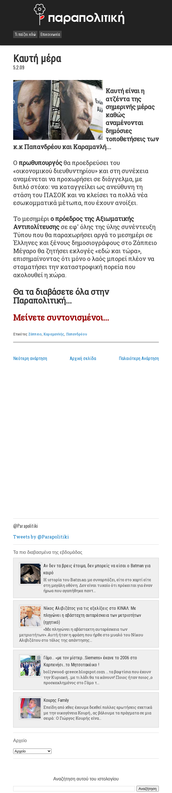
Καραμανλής (53, 334)
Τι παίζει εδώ (25, 34)
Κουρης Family (56, 700)
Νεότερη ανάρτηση (30, 358)
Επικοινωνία (50, 34)
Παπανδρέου (76, 334)
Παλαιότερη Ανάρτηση (139, 358)
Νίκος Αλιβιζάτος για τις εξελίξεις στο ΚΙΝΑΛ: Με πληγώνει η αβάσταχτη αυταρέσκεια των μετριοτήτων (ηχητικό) (92, 615)
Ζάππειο (35, 334)
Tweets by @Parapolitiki (41, 537)
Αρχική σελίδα (83, 358)
